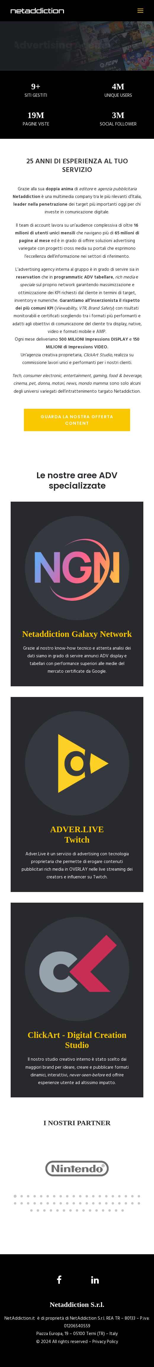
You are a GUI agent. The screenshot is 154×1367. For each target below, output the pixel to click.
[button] (140, 10)
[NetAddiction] (37, 10)
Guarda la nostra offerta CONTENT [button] (78, 420)
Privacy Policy (105, 1341)
